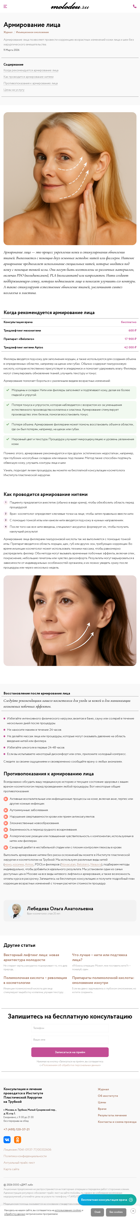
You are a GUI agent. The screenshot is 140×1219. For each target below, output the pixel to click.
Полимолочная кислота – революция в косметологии (35, 980)
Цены (102, 1102)
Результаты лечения (112, 1115)
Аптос (29, 864)
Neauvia (95, 864)
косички (18, 864)
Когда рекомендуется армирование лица (31, 70)
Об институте (108, 1096)
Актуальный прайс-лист (19, 1162)
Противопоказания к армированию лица (31, 83)
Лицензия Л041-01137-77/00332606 (27, 1149)
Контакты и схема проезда (117, 1122)
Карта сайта (11, 1169)
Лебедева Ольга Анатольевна (60, 908)
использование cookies (68, 1210)
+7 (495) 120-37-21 (17, 1129)
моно (8, 864)
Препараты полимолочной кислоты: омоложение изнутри (103, 980)
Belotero (83, 864)
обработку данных (14, 1214)
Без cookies (116, 1212)
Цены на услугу (14, 90)
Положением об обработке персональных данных (71, 1065)
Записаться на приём (70, 1052)
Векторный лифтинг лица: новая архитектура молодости (31, 957)
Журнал (103, 1089)
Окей (97, 1212)
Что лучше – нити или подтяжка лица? (99, 957)
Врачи (102, 1109)
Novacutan (68, 864)
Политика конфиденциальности (25, 1156)
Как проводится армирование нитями (28, 77)
